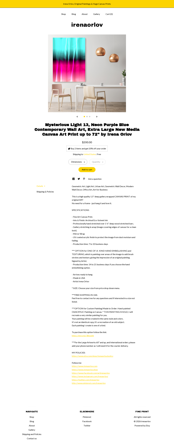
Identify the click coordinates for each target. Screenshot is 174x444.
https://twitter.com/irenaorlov (85, 379)
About (85, 14)
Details (41, 186)
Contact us (32, 438)
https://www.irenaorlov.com (84, 366)
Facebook (87, 421)
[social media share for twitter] (79, 179)
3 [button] (89, 116)
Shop (63, 14)
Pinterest (87, 417)
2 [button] (87, 116)
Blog (74, 14)
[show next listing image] (97, 117)
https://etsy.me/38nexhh (83, 335)
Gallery (96, 14)
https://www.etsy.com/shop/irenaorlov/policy (92, 356)
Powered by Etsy (142, 425)
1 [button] (84, 116)
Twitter (87, 425)
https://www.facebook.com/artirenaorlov (91, 373)
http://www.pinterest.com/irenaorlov (89, 383)
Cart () (109, 14)
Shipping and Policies (31, 434)
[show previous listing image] (77, 117)
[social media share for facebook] (73, 179)
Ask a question (95, 179)
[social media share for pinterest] (84, 179)
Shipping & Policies (45, 191)
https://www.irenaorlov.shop (85, 369)
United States (90, 154)
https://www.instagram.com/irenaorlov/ (90, 376)
